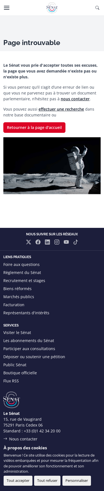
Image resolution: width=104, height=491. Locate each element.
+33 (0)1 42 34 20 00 (42, 430)
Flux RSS (11, 380)
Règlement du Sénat (22, 272)
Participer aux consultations (29, 348)
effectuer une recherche (61, 109)
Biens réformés (17, 288)
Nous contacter (23, 439)
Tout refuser (47, 480)
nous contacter (75, 98)
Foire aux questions (21, 264)
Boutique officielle (20, 372)
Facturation (13, 304)
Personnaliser (76, 480)
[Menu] (6, 7)
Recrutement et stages (24, 280)
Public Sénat (14, 364)
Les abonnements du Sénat (28, 340)
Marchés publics (18, 296)
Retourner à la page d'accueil (34, 127)
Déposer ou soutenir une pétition (34, 356)
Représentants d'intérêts (26, 312)
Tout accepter (18, 480)
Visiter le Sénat (17, 332)
